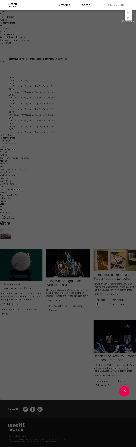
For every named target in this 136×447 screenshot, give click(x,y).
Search (84, 5)
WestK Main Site (110, 5)
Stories (64, 5)
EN (122, 5)
